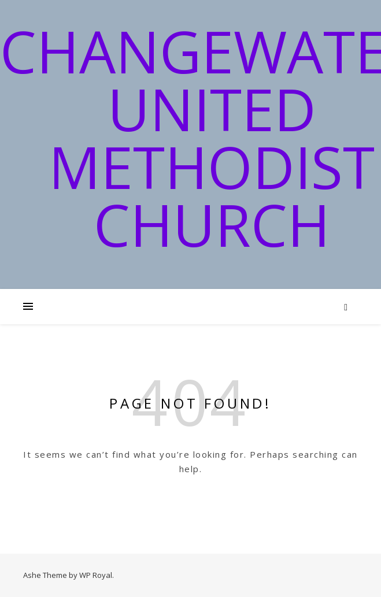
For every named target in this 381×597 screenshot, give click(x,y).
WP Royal (95, 575)
